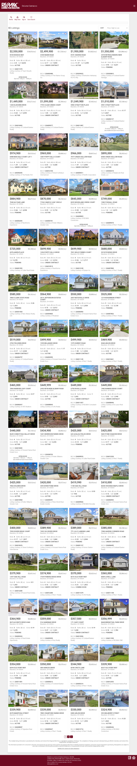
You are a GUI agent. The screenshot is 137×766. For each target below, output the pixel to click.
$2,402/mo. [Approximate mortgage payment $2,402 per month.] (62, 710)
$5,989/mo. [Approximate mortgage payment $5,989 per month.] (92, 199)
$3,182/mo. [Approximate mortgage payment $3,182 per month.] (92, 385)
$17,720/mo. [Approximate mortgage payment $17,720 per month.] (62, 51)
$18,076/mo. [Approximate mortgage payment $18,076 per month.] (31, 51)
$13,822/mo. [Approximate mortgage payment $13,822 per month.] (92, 51)
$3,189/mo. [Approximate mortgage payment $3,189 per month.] (62, 385)
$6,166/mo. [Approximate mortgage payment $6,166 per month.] (62, 199)
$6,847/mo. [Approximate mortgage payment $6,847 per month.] (92, 153)
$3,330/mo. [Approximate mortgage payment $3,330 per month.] (123, 340)
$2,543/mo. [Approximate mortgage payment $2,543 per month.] (62, 619)
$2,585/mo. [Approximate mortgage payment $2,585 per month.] (31, 619)
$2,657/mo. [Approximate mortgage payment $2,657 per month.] (62, 573)
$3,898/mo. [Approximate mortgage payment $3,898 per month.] (92, 294)
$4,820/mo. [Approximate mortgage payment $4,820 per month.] (123, 249)
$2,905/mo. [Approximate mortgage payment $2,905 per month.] (123, 482)
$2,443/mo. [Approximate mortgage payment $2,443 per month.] (92, 664)
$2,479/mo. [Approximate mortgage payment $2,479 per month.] (62, 664)
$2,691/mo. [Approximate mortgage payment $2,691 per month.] (31, 573)
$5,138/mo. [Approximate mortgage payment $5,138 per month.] (31, 249)
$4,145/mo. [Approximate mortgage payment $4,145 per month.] (31, 294)
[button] (17, 18)
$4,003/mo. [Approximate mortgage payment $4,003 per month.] (62, 294)
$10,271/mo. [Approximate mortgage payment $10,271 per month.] (31, 101)
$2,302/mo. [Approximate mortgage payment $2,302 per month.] (123, 710)
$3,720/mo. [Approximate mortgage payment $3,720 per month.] (123, 294)
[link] (11, 18)
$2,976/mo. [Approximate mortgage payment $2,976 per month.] (92, 482)
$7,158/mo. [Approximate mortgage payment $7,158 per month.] (123, 101)
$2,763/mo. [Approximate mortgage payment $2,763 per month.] (62, 528)
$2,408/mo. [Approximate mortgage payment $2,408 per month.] (123, 664)
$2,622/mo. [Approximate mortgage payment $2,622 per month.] (92, 573)
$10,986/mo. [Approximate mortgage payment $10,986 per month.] (123, 51)
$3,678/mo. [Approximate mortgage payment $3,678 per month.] (31, 340)
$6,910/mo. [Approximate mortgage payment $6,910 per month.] (31, 153)
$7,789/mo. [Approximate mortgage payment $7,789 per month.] (62, 101)
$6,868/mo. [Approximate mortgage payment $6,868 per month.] (62, 153)
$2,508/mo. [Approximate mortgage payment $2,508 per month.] (31, 664)
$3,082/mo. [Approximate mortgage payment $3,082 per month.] (62, 430)
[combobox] (116, 28)
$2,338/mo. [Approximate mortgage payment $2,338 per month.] (92, 710)
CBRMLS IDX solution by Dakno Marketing (68, 748)
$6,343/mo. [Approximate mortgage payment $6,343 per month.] (123, 153)
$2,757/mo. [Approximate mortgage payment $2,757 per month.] (92, 528)
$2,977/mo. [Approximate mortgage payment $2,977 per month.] (62, 482)
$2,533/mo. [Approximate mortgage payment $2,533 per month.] (92, 619)
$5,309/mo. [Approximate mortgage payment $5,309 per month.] (123, 199)
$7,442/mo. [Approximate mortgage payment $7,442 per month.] (92, 101)
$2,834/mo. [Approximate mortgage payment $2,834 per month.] (31, 528)
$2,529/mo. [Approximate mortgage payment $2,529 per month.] (123, 619)
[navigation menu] (134, 5)
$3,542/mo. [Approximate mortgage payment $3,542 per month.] (62, 340)
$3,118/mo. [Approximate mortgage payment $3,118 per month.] (31, 430)
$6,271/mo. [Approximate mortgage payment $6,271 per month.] (31, 199)
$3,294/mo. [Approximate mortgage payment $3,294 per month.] (31, 385)
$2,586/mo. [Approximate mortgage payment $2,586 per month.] (123, 573)
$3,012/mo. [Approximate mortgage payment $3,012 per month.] (92, 430)
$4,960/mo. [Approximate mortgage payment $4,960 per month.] (62, 249)
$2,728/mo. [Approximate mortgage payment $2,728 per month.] (123, 528)
